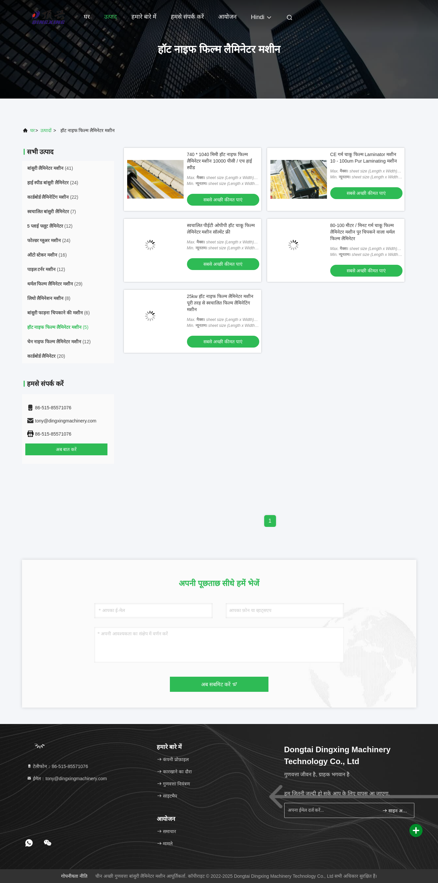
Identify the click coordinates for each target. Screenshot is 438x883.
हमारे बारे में (143, 16)
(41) (50, 168)
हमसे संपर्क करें (187, 16)
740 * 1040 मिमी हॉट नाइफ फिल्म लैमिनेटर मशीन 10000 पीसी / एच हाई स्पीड (219, 161)
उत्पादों (46, 130)
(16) (47, 255)
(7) (51, 211)
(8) (49, 298)
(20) (46, 356)
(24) (52, 182)
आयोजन (227, 16)
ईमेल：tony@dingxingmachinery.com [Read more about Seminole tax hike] (67, 778)
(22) (53, 197)
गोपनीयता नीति (74, 876)
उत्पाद (110, 16)
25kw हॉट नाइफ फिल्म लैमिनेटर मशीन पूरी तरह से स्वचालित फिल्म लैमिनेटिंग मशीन (220, 303)
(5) (58, 327)
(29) (54, 283)
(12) (50, 226)
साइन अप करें (395, 810)
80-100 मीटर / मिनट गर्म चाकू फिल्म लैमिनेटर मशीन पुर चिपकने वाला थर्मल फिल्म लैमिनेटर (362, 232)
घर (87, 16)
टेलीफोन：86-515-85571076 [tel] (57, 766)
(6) (58, 312)
